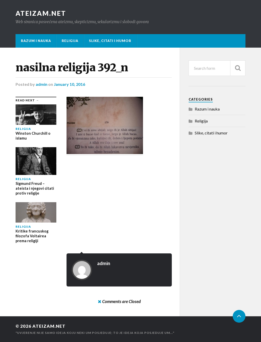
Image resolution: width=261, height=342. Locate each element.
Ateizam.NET (41, 13)
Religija (70, 41)
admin (41, 84)
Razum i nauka (36, 41)
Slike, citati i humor (110, 41)
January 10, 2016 (69, 84)
